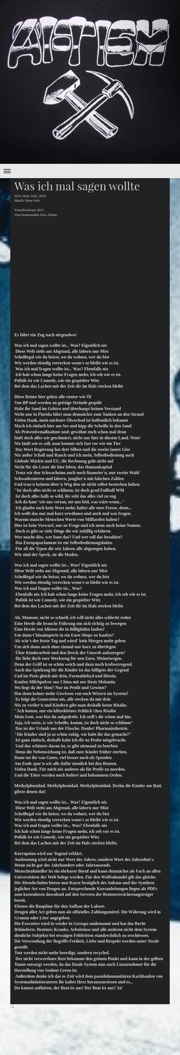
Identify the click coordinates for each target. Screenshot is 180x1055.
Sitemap (48, 1006)
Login (165, 1006)
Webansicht (160, 1012)
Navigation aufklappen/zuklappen (90, 171)
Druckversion (24, 1006)
